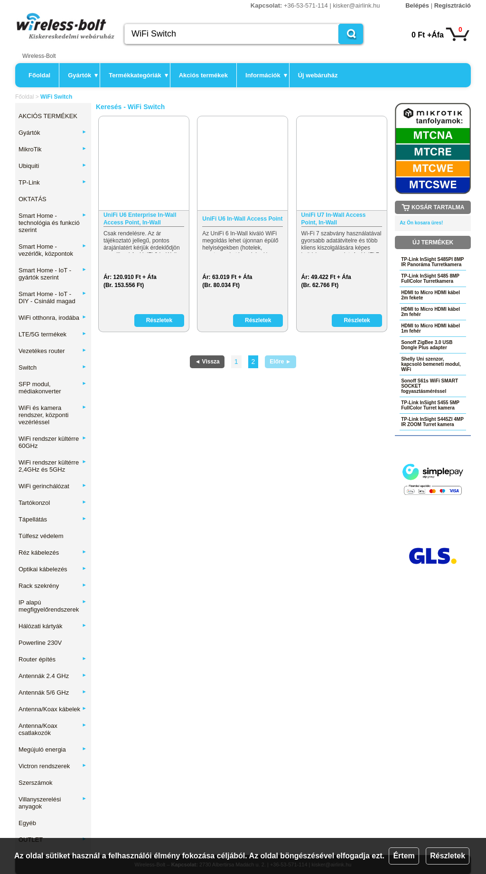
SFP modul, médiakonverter (53, 388)
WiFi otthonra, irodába (53, 317)
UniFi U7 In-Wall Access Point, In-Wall (333, 219)
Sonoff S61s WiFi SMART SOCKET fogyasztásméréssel (429, 386)
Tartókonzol (53, 502)
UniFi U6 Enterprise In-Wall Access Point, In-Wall (140, 219)
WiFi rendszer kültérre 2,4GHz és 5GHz (53, 466)
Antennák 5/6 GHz (53, 692)
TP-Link (53, 182)
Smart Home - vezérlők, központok (53, 250)
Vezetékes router (53, 350)
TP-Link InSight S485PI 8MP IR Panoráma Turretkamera (432, 262)
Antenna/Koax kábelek (53, 709)
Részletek (447, 856)
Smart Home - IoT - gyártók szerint (53, 274)
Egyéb (27, 823)
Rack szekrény (53, 585)
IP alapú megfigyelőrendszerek (53, 606)
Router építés (53, 659)
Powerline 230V (40, 642)
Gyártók (83, 75)
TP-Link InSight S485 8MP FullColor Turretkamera (430, 278)
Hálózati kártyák (53, 626)
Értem (403, 856)
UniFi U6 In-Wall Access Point (242, 218)
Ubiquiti (53, 165)
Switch (53, 367)
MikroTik (53, 149)
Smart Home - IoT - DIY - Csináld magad (53, 297)
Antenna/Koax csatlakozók (53, 729)
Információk (266, 75)
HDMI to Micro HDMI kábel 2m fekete (430, 295)
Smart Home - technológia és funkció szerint (53, 222)
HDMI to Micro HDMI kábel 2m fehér (430, 312)
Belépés (417, 5)
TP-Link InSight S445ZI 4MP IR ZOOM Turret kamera (432, 422)
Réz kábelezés (53, 552)
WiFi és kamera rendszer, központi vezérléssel (53, 415)
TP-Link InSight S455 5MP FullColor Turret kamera (430, 405)
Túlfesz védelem (41, 535)
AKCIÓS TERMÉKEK (48, 116)
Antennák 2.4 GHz (53, 675)
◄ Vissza (207, 361)
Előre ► (280, 361)
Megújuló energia (53, 749)
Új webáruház (318, 75)
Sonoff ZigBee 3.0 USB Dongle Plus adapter (426, 345)
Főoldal (39, 75)
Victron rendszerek (53, 766)
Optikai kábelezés (53, 569)
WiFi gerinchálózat (53, 486)
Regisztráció (452, 5)
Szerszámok (36, 782)
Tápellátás (53, 519)
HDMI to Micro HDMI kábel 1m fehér (430, 328)
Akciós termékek (203, 75)
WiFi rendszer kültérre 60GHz (53, 442)
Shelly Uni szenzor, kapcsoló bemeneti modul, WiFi (431, 364)
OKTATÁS (33, 199)
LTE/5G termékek (53, 334)
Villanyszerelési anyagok (53, 803)
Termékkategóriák (138, 75)
